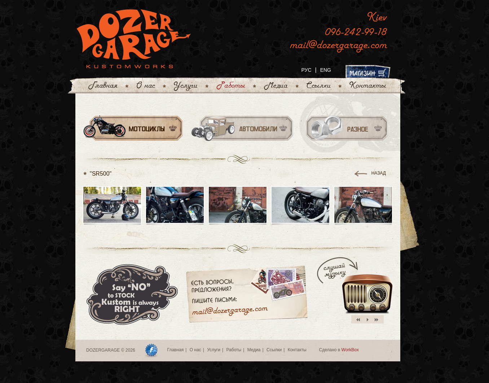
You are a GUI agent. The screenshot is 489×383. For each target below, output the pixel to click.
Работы (233, 349)
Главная (175, 349)
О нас (195, 349)
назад (378, 173)
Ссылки (274, 349)
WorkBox (350, 349)
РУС (306, 70)
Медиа (254, 349)
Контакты (297, 349)
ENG (325, 70)
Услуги (213, 349)
